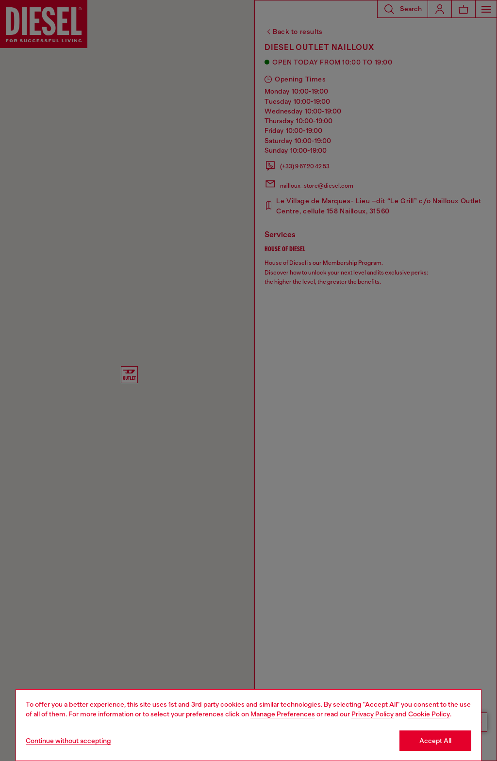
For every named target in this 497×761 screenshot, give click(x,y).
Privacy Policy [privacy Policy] (372, 714)
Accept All (435, 741)
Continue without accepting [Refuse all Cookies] (68, 741)
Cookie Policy (429, 714)
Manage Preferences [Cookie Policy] (282, 714)
